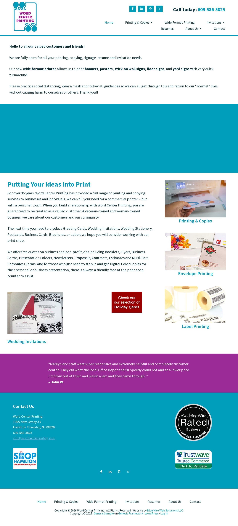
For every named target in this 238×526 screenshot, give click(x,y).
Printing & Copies (195, 221)
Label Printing (195, 326)
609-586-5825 (210, 9)
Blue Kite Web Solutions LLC (165, 510)
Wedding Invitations (26, 341)
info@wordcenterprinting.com (34, 438)
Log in (164, 513)
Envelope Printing (195, 273)
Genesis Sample (104, 513)
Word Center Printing (25, 17)
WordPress (152, 513)
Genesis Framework (130, 513)
